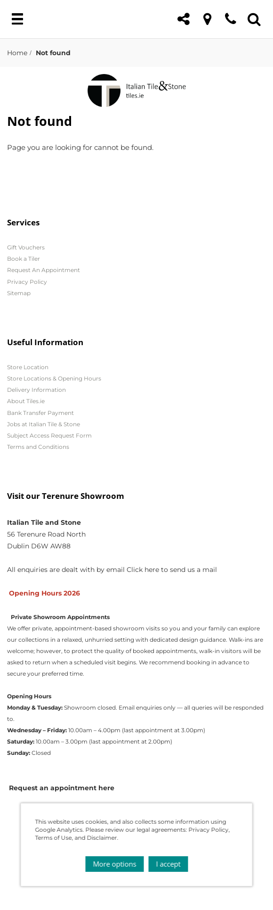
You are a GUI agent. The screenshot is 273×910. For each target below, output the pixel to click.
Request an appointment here (61, 788)
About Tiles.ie (26, 401)
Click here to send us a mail (172, 569)
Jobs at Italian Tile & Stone (43, 424)
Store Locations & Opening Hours (54, 378)
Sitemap (19, 293)
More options (114, 864)
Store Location (27, 367)
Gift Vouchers (26, 247)
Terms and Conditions (38, 446)
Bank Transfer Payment (40, 412)
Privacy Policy (27, 281)
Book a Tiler (23, 258)
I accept (168, 864)
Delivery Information (36, 389)
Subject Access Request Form (49, 435)
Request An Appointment (43, 269)
